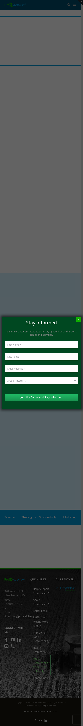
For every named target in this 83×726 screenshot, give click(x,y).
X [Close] (78, 319)
